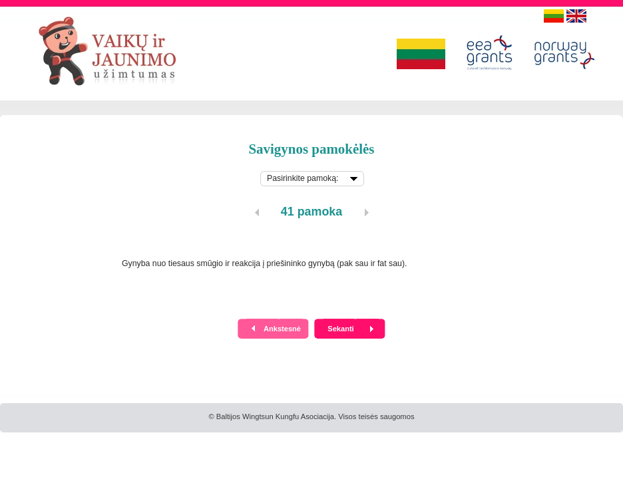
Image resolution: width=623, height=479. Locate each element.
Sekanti (340, 329)
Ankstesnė (282, 329)
